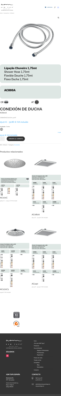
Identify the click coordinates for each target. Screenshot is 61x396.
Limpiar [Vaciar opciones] (59, 132)
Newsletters (40, 367)
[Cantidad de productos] (2, 139)
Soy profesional (38, 348)
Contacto (36, 370)
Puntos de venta (38, 357)
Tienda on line (37, 360)
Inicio (1, 13)
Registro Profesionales (43, 350)
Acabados (2, 126)
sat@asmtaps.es (40, 386)
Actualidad (36, 362)
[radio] (1, 129)
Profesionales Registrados (40, 354)
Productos (36, 345)
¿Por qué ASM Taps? (39, 343)
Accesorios (6, 13)
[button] (58, 17)
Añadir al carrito (16, 139)
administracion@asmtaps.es (43, 384)
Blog (38, 365)
